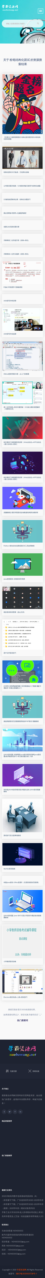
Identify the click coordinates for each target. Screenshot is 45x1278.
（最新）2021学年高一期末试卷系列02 (18, 1208)
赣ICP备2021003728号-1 (26, 1274)
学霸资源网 (21, 1270)
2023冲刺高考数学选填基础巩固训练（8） (20, 1196)
